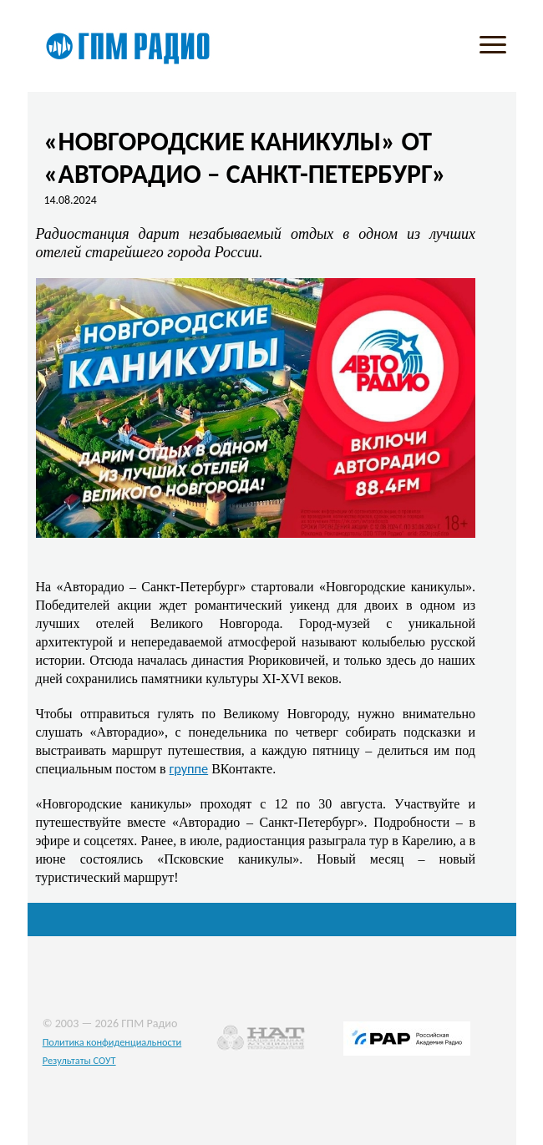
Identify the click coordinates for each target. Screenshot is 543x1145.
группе (189, 768)
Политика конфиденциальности (112, 1042)
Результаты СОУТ (79, 1060)
